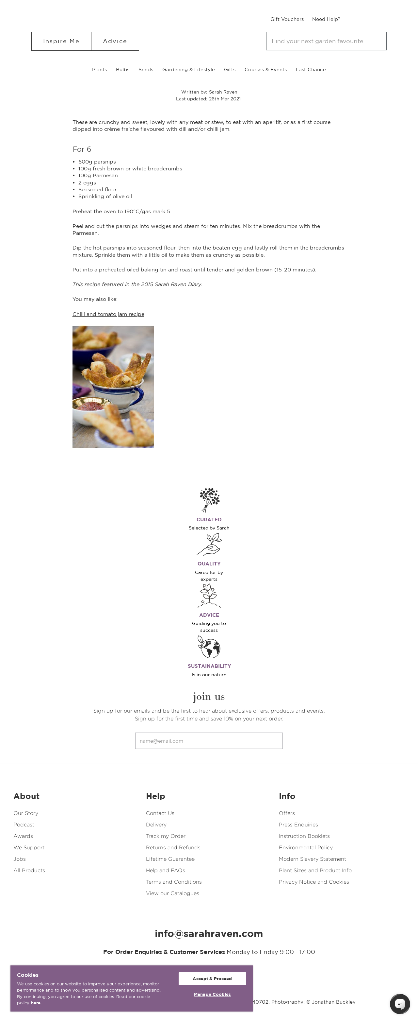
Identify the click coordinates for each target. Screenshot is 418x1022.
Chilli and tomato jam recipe (108, 314)
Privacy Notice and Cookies (314, 882)
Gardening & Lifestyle (188, 69)
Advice (115, 41)
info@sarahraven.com (209, 933)
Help (155, 796)
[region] (131, 988)
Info (287, 796)
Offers (287, 813)
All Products (29, 870)
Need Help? (326, 19)
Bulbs (122, 69)
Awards (23, 836)
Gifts (229, 69)
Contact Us (160, 813)
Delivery (156, 824)
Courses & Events (266, 69)
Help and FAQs (165, 870)
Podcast (23, 824)
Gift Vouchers (287, 19)
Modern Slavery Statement (312, 859)
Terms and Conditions (174, 882)
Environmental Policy (306, 847)
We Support (28, 847)
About (26, 796)
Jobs (19, 859)
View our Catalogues (172, 893)
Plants (99, 69)
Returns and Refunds (173, 847)
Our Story (25, 813)
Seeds (145, 69)
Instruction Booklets (304, 836)
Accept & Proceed (212, 978)
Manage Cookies (212, 994)
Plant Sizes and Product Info (315, 870)
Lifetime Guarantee (170, 859)
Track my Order (165, 836)
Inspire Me (61, 41)
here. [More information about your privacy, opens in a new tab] (36, 1002)
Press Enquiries (298, 824)
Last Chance (311, 69)
